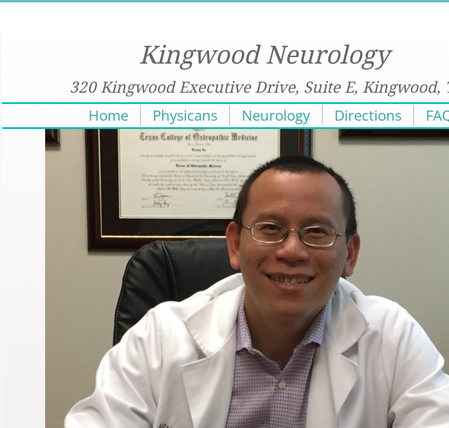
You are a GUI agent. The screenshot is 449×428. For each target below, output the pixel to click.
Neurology (276, 115)
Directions (367, 115)
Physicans (185, 115)
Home (108, 115)
